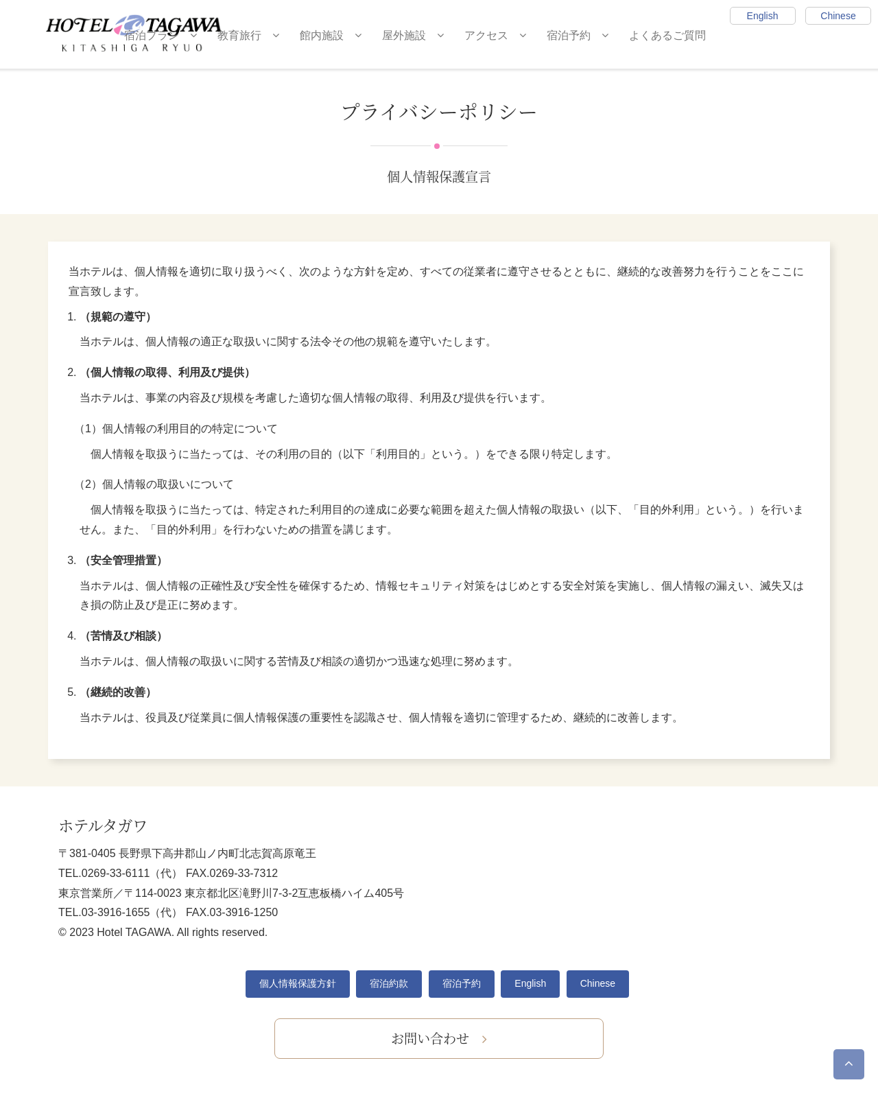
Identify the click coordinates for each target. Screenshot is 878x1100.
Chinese (837, 15)
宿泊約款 (389, 983)
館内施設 (330, 35)
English (763, 15)
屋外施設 (413, 35)
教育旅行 (248, 35)
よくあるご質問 (667, 35)
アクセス (495, 35)
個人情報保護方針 (297, 983)
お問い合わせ (439, 1038)
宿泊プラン (160, 35)
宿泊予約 (577, 35)
